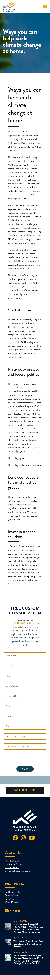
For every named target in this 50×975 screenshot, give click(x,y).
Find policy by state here (19, 458)
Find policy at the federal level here (24, 465)
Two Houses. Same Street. (25, 941)
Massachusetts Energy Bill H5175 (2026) (25, 926)
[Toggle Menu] (44, 6)
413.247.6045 (12, 867)
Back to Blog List (25, 790)
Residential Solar (13, 892)
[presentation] (24, 758)
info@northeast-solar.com (17, 871)
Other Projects (12, 902)
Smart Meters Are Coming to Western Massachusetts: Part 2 (28, 957)
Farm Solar (10, 898)
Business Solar (11, 895)
